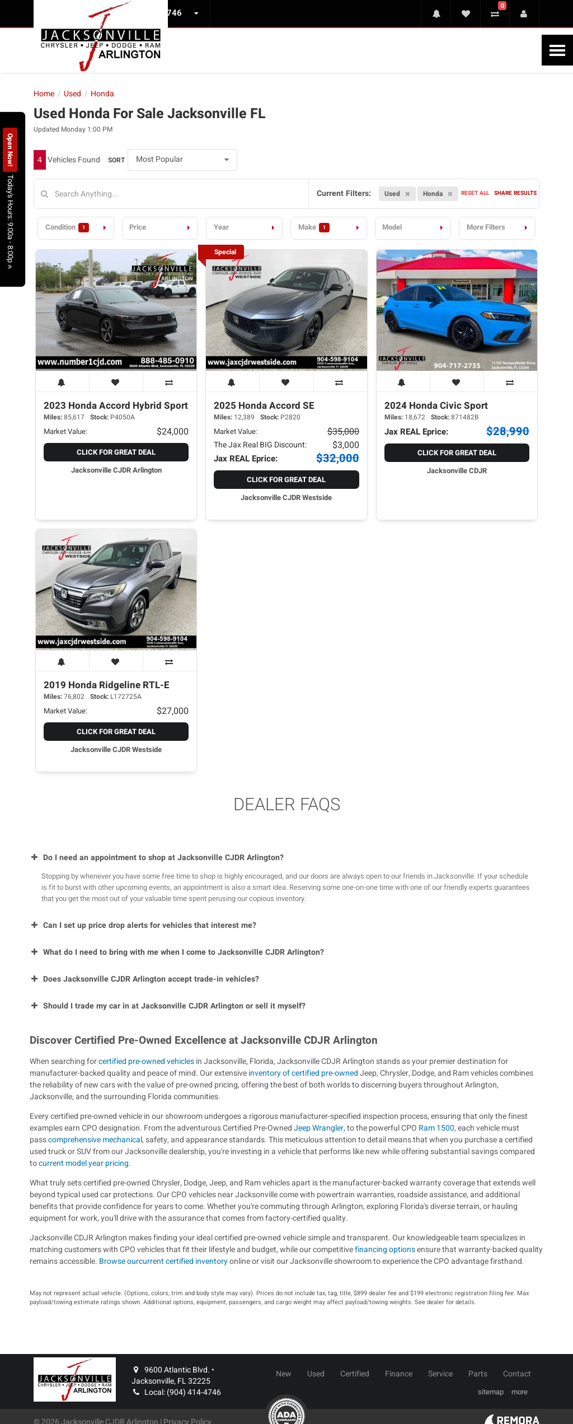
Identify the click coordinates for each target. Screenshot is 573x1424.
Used (316, 1374)
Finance (398, 1374)
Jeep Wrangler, (320, 1128)
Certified (354, 1374)
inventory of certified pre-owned (304, 1073)
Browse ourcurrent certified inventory (163, 1261)
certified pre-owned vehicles (146, 1061)
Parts (477, 1374)
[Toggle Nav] (557, 50)
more (519, 1392)
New (284, 1374)
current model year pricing (84, 1163)
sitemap (491, 1392)
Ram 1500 (436, 1128)
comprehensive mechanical (95, 1140)
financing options (385, 1249)
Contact (517, 1374)
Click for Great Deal (116, 452)
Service (440, 1374)
